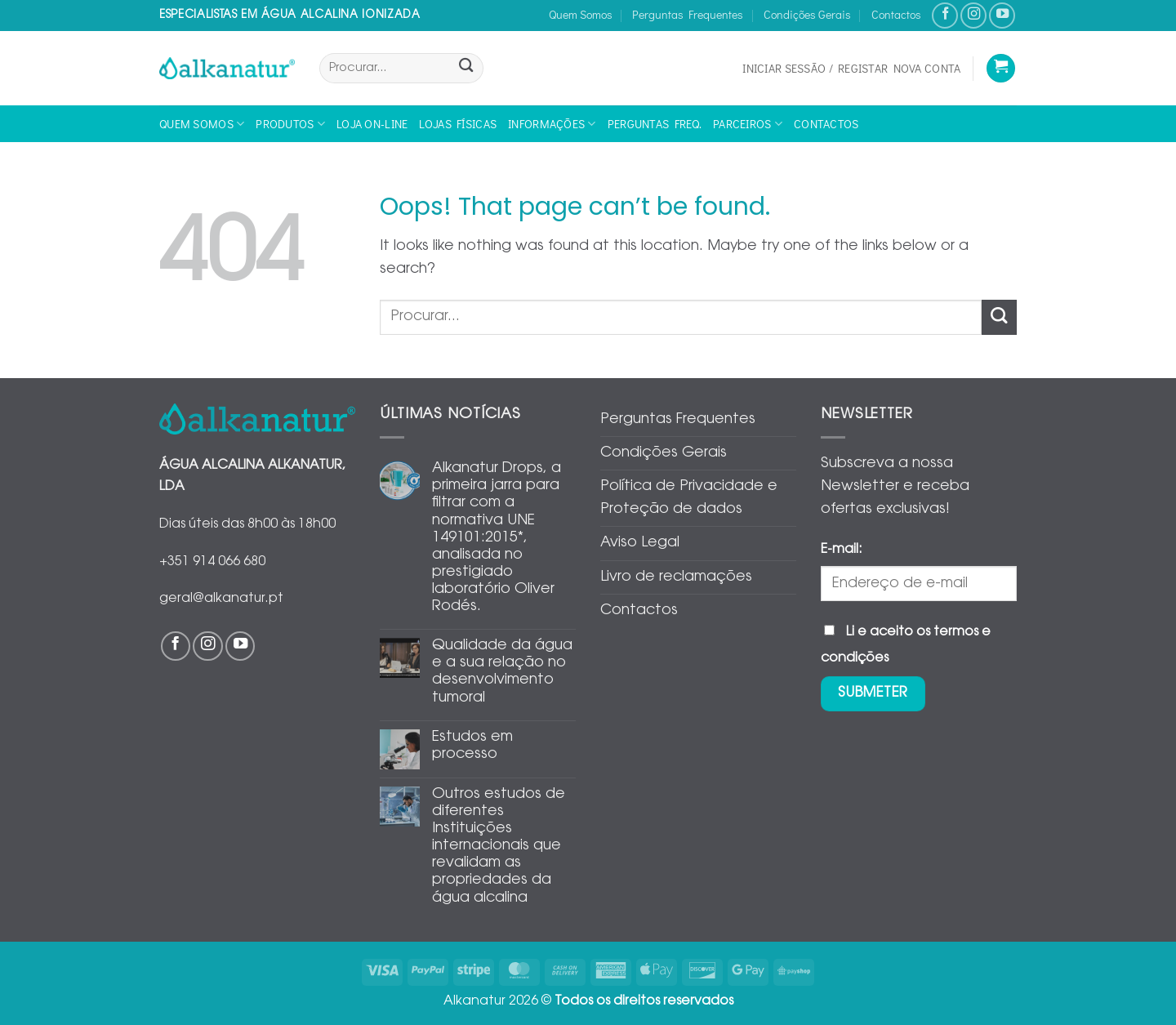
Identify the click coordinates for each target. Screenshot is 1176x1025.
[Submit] (466, 68)
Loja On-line (372, 123)
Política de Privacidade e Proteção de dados (688, 498)
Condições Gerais (807, 14)
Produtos (290, 124)
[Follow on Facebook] (945, 15)
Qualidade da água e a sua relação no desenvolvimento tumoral (502, 672)
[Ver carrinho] (1001, 68)
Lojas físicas (458, 123)
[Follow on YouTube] (1002, 15)
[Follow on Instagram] (973, 15)
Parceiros (747, 124)
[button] (851, 68)
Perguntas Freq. (655, 123)
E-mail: (841, 549)
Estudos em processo (472, 746)
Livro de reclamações (676, 577)
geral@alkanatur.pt (221, 598)
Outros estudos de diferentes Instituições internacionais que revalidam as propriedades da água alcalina (498, 846)
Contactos (896, 14)
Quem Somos (580, 14)
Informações (552, 124)
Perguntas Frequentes (687, 14)
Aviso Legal (639, 543)
